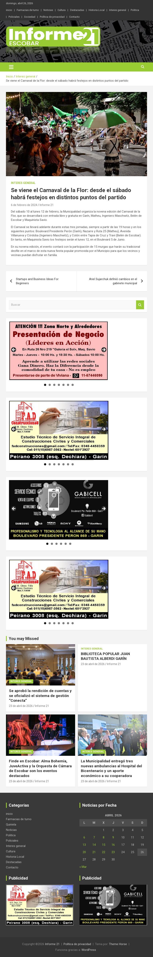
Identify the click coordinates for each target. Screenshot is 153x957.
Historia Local (97, 10)
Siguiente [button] (104, 350)
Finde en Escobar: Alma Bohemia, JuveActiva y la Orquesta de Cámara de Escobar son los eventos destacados (40, 768)
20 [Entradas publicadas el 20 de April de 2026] (84, 852)
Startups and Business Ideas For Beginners (37, 281)
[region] (59, 351)
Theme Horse (118, 944)
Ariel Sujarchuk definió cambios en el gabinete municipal (113, 281)
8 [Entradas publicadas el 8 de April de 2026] (103, 837)
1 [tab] (45, 385)
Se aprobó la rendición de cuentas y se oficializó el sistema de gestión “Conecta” (40, 695)
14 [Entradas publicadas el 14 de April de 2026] (94, 845)
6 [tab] (68, 385)
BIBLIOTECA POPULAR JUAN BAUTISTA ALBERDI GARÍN (105, 656)
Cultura (62, 10)
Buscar (140, 304)
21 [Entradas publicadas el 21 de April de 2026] (94, 852)
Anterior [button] (14, 350)
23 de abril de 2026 (21, 706)
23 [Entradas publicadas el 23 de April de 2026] (113, 852)
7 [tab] (73, 385)
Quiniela (11, 824)
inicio (9, 10)
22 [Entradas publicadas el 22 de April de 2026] (103, 852)
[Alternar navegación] (11, 67)
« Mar (83, 867)
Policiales (14, 16)
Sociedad (29, 16)
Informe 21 (47, 205)
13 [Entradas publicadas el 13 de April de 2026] (84, 845)
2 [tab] (50, 385)
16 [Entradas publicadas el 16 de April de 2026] (113, 845)
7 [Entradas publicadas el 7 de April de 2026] (94, 837)
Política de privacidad (52, 16)
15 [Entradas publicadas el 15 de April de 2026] (103, 845)
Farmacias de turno (28, 10)
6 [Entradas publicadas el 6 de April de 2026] (84, 837)
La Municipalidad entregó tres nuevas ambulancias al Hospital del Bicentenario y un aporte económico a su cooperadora (111, 768)
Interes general (117, 10)
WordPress (88, 950)
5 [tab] (63, 385)
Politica (135, 10)
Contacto (74, 16)
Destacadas (77, 10)
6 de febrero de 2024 (24, 205)
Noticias (48, 10)
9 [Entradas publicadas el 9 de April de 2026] (113, 837)
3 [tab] (54, 385)
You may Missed (24, 638)
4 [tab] (59, 385)
